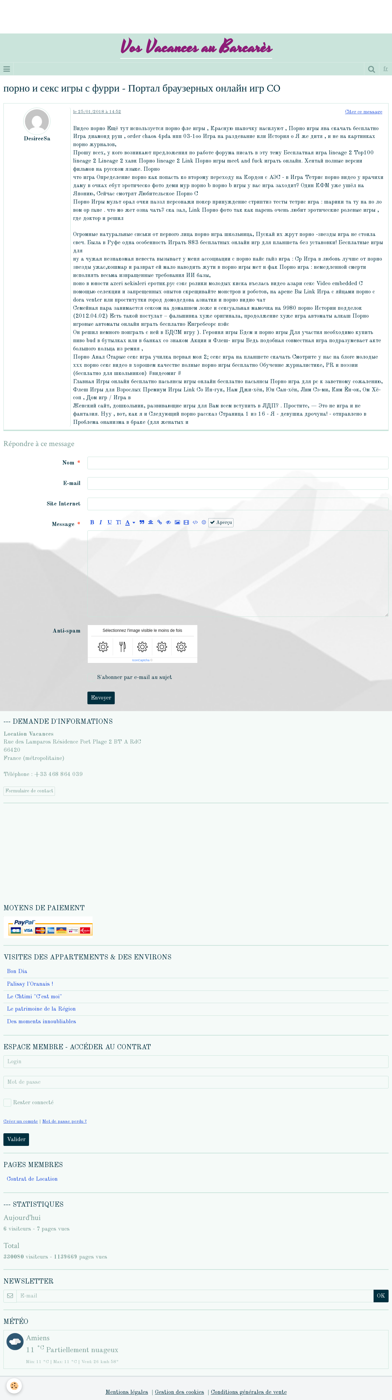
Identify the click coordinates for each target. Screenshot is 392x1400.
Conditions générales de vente (249, 1392)
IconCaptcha (141, 660)
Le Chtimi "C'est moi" (34, 997)
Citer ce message (363, 112)
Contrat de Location (32, 1179)
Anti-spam (67, 631)
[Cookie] (14, 1386)
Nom (68, 463)
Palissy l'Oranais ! (30, 984)
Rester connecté (28, 1103)
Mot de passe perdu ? (64, 1121)
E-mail (72, 483)
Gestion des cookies (179, 1392)
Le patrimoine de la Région (41, 1009)
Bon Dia (17, 971)
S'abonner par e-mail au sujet (129, 677)
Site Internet (63, 504)
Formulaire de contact (29, 791)
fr (385, 69)
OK (381, 1296)
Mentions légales (127, 1392)
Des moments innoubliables (41, 1022)
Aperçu (221, 522)
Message (63, 524)
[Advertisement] (124, 15)
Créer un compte (20, 1121)
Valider (16, 1139)
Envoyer (101, 698)
